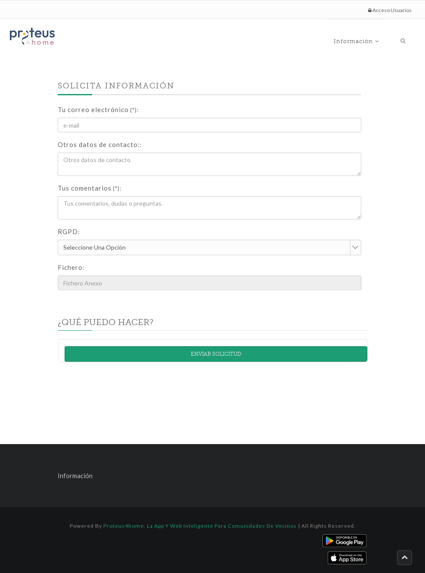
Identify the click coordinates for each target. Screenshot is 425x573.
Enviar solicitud (216, 354)
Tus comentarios (89, 188)
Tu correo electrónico (98, 109)
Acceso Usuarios (390, 10)
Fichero (71, 267)
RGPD (69, 231)
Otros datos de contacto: (100, 144)
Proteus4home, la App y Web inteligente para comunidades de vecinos (200, 526)
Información (377, 37)
